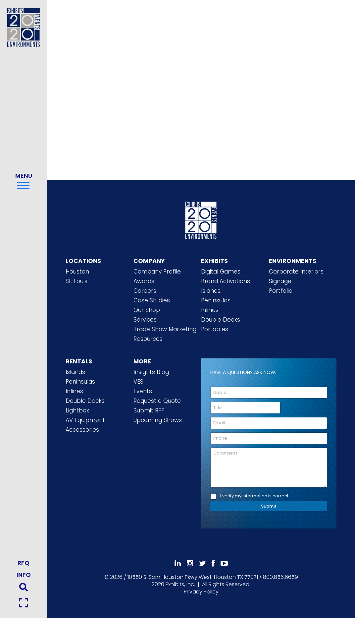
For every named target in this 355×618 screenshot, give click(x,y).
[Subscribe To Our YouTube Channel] (224, 563)
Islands (211, 291)
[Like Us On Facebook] (213, 563)
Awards (143, 281)
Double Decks (220, 320)
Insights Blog (151, 372)
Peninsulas (215, 300)
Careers (144, 291)
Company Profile (157, 272)
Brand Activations (225, 281)
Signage (280, 281)
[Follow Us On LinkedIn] (177, 563)
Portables (214, 329)
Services (145, 320)
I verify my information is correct (254, 496)
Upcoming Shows (157, 420)
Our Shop (146, 310)
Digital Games (220, 272)
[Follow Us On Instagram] (189, 563)
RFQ (23, 563)
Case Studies (151, 300)
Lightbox (77, 410)
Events (142, 391)
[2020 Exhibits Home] (201, 219)
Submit (269, 506)
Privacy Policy (201, 591)
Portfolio (280, 291)
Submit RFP (149, 410)
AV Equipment (85, 420)
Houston (77, 272)
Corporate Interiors (296, 272)
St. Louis (76, 281)
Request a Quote (157, 401)
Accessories (82, 430)
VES (138, 382)
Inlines (210, 310)
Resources (148, 339)
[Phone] (268, 438)
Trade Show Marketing (164, 329)
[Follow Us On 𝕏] (202, 563)
